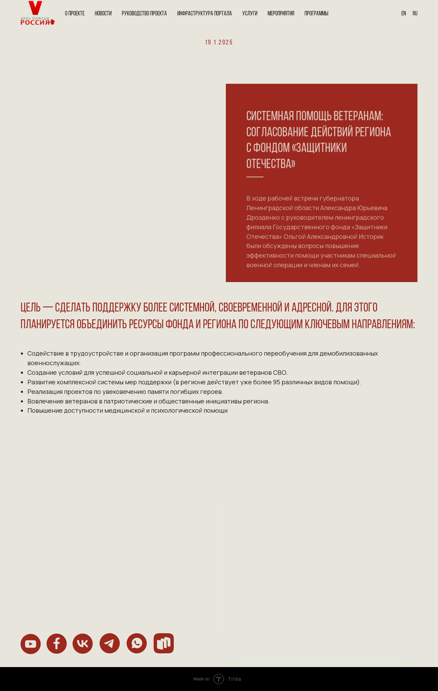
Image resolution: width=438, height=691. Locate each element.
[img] (31, 644)
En (403, 14)
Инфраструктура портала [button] (204, 14)
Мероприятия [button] (281, 14)
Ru (415, 14)
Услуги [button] (249, 14)
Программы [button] (316, 14)
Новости (103, 14)
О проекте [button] (75, 14)
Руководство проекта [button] (144, 14)
